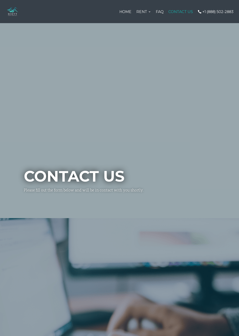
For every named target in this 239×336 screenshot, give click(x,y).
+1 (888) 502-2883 (217, 12)
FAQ (160, 12)
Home (125, 12)
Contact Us (180, 12)
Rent (141, 12)
